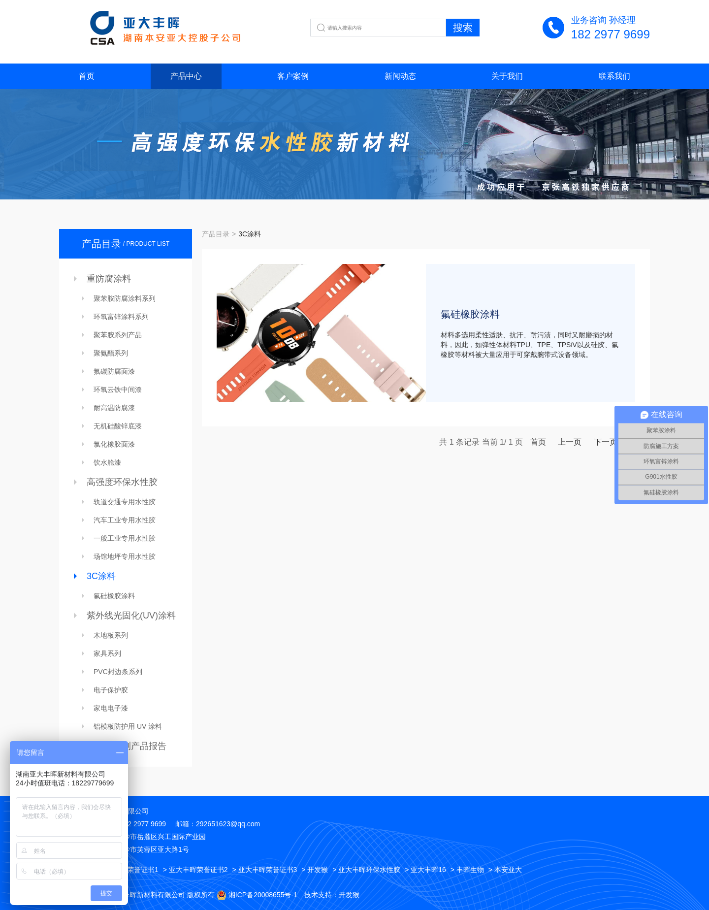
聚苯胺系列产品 (118, 335)
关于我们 (507, 76)
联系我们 (614, 76)
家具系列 (107, 653)
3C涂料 (101, 576)
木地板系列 (111, 635)
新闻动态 (400, 76)
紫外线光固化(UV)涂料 (131, 615)
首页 (87, 76)
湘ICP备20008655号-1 (262, 895)
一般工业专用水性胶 (125, 538)
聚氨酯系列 (111, 353)
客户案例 (293, 76)
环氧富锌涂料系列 (121, 317)
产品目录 (215, 234)
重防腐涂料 (109, 279)
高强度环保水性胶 (122, 482)
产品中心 (186, 76)
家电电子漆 (111, 708)
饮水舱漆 (107, 462)
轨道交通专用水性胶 (125, 502)
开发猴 (349, 895)
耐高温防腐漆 (114, 408)
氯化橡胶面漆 (114, 444)
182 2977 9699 (610, 34)
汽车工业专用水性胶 (125, 520)
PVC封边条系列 (118, 672)
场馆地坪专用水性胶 (125, 556)
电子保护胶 (111, 690)
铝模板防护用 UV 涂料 (128, 726)
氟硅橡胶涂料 (114, 596)
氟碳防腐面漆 (114, 371)
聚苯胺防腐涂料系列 (125, 298)
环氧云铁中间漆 (118, 389)
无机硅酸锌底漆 (118, 426)
